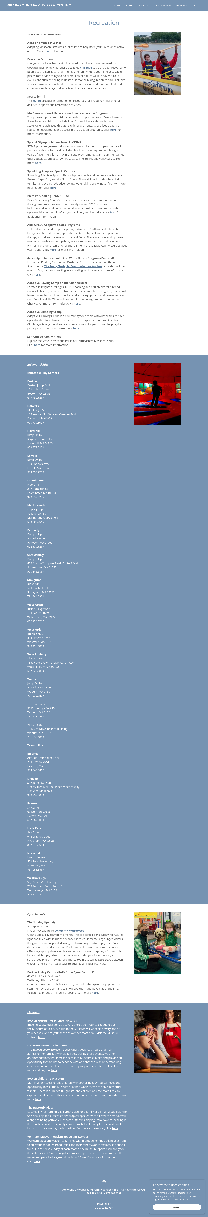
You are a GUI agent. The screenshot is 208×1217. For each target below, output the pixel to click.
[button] (130, 5)
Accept (177, 1207)
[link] (54, 5)
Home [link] (117, 5)
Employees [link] (182, 5)
